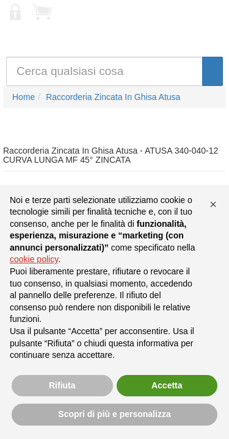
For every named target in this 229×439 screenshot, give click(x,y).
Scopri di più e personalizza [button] (114, 414)
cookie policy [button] (34, 259)
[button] (213, 204)
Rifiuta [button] (62, 385)
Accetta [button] (167, 385)
